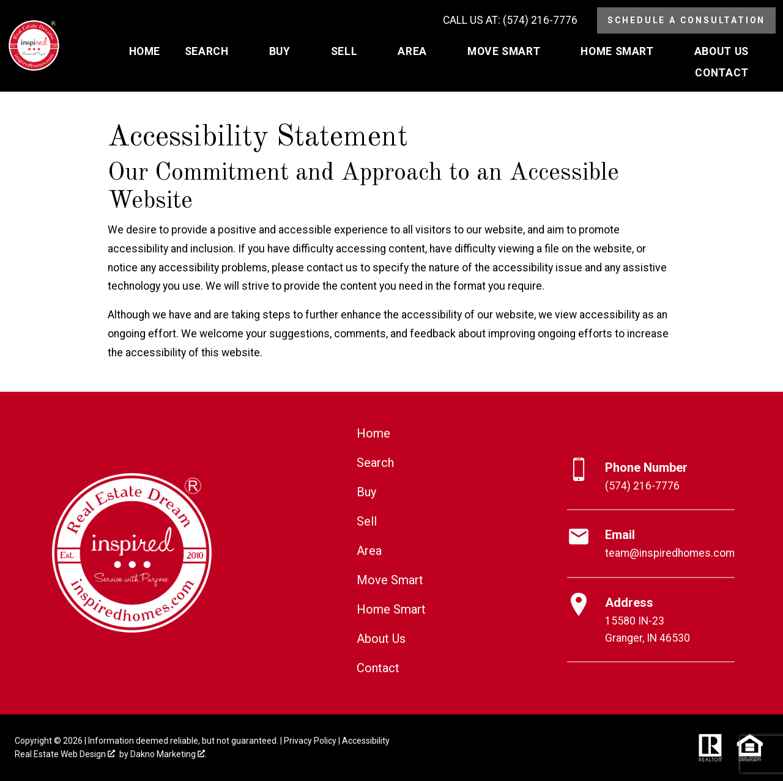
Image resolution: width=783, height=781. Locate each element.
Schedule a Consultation (686, 20)
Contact (378, 668)
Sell (367, 521)
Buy (366, 492)
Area (369, 550)
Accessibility (366, 741)
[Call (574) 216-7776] (510, 20)
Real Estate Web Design (65, 754)
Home (144, 51)
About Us (381, 638)
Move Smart (390, 580)
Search (375, 462)
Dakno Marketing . (168, 754)
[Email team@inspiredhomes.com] (651, 544)
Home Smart (391, 609)
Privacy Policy (310, 741)
